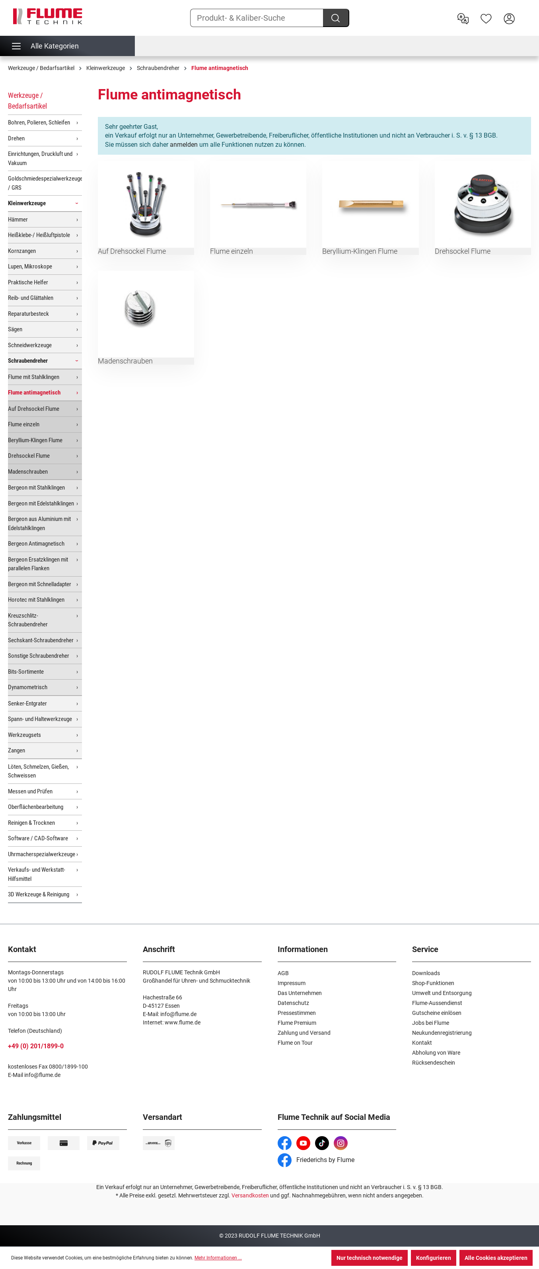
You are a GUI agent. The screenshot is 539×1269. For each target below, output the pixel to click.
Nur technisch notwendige (370, 1258)
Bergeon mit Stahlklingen (36, 487)
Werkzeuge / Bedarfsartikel (27, 100)
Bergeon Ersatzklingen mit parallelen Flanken (38, 564)
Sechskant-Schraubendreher (41, 640)
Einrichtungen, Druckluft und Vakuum (40, 158)
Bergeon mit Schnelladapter (39, 584)
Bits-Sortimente (26, 671)
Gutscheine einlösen (436, 1013)
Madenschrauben (28, 471)
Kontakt (422, 1043)
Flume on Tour (295, 1043)
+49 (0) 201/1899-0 (36, 1046)
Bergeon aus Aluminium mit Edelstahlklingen (39, 523)
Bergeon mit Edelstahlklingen (41, 503)
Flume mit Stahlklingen (33, 377)
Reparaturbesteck (28, 313)
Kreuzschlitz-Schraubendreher (28, 620)
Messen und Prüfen (30, 791)
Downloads (426, 973)
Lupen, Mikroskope (30, 266)
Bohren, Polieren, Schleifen (39, 122)
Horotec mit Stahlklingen (36, 599)
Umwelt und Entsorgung (442, 993)
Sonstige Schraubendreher (38, 655)
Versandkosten (250, 1195)
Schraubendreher (28, 360)
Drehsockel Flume (29, 455)
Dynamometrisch (27, 687)
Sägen (15, 329)
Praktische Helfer (28, 282)
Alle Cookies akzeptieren (496, 1258)
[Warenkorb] (526, 12)
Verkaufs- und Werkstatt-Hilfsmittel (36, 874)
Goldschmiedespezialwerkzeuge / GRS (45, 183)
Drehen (16, 138)
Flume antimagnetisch (34, 392)
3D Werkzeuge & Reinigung (38, 894)
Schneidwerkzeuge (30, 345)
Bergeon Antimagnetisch (36, 543)
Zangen (16, 750)
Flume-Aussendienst (437, 1003)
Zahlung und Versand (304, 1033)
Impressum (291, 983)
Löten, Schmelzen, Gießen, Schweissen (38, 771)
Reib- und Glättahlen (30, 297)
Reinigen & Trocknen (31, 822)
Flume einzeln (23, 424)
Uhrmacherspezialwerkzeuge (41, 854)
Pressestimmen (297, 1013)
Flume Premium (297, 1023)
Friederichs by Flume (316, 1160)
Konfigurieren (433, 1258)
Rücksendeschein (433, 1062)
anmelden (184, 144)
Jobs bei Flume (430, 1023)
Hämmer (18, 219)
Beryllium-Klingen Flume (35, 440)
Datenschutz (293, 1003)
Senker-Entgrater (27, 703)
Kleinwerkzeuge (27, 203)
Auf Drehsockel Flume (33, 408)
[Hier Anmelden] (509, 18)
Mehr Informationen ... (218, 1258)
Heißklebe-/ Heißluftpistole (39, 235)
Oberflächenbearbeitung (35, 806)
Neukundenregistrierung (442, 1033)
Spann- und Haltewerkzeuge (40, 719)
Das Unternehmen (300, 993)
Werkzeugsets (24, 734)
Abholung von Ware (436, 1052)
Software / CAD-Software (38, 838)
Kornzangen (22, 251)
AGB (283, 973)
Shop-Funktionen (433, 983)
